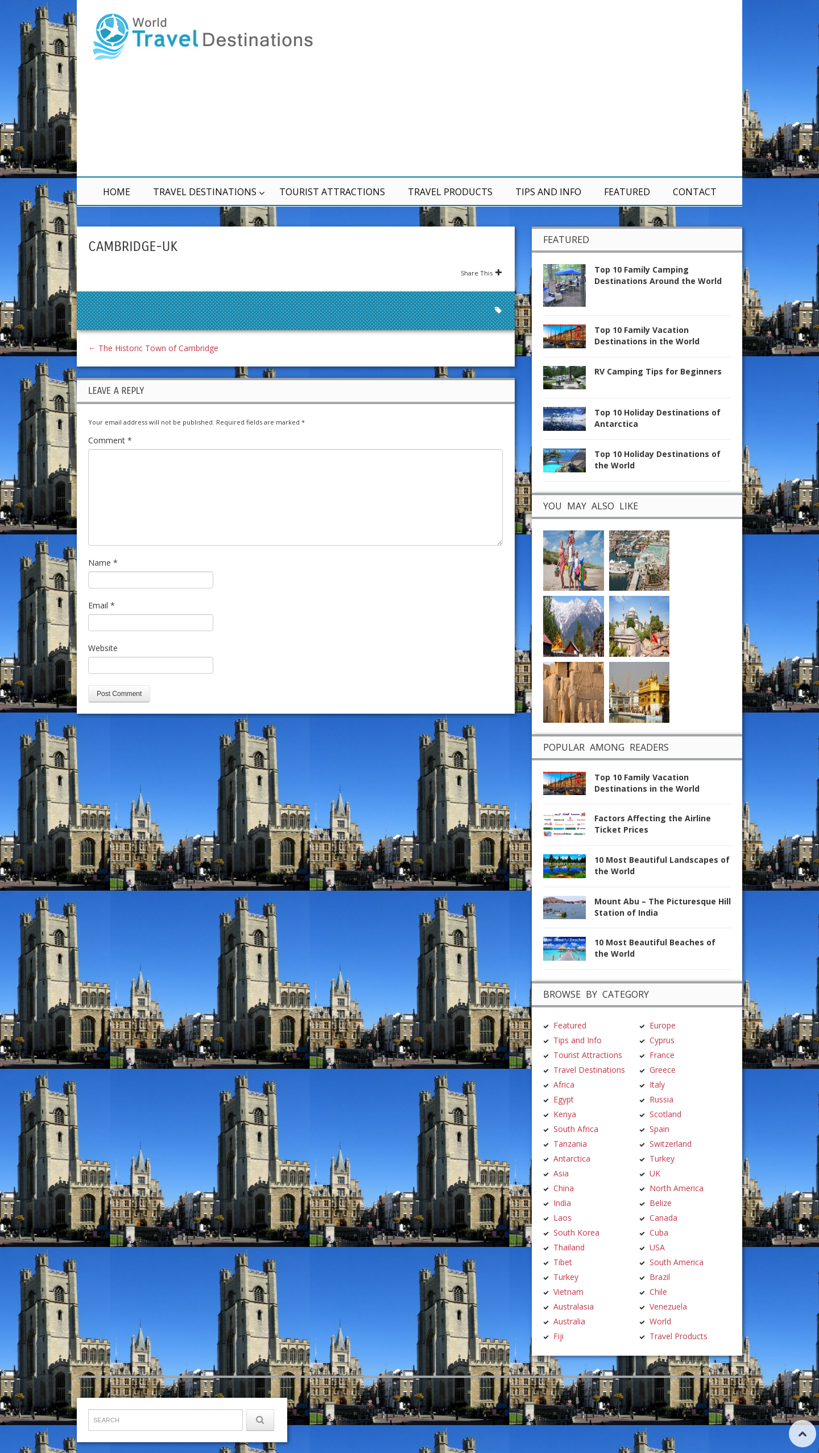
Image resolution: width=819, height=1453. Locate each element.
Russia (661, 1030)
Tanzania (570, 1074)
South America (677, 1193)
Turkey (565, 1208)
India (562, 1134)
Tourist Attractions (332, 191)
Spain (659, 1060)
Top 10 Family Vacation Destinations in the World (647, 335)
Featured (627, 191)
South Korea (576, 1163)
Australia (569, 1252)
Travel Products (450, 191)
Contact (695, 191)
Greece (663, 1000)
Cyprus (662, 971)
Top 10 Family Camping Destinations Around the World (658, 275)
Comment (110, 440)
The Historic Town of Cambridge (153, 348)
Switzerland (671, 1074)
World (660, 1252)
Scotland (665, 1045)
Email (101, 605)
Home (116, 191)
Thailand (569, 1178)
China (563, 1119)
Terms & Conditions (238, 1422)
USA (657, 1178)
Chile (658, 1222)
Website (103, 648)
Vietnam (568, 1222)
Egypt (563, 1030)
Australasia (573, 1237)
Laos (562, 1148)
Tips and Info (548, 191)
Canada (663, 1148)
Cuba (659, 1163)
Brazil (660, 1208)
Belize (661, 1134)
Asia (561, 1104)
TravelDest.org (117, 1422)
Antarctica (571, 1089)
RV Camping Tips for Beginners (658, 371)
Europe (663, 956)
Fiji (558, 1267)
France (662, 986)
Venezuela (668, 1237)
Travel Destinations (205, 191)
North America (677, 1119)
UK (655, 1104)
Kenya (564, 1045)
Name (103, 562)
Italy (657, 1015)
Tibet (562, 1193)
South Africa (575, 1060)
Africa (563, 1015)
